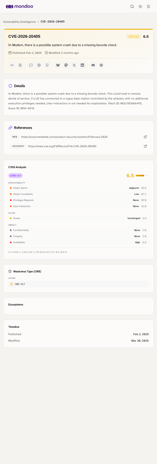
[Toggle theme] (140, 6)
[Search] (132, 6)
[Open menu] (148, 6)
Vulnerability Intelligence (19, 22)
